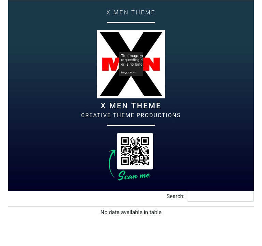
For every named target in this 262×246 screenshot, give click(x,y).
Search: (210, 196)
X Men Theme (131, 105)
